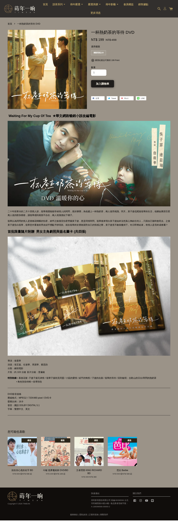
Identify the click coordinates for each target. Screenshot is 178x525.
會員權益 (128, 6)
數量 (93, 72)
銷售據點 (143, 6)
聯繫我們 (104, 519)
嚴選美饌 (94, 6)
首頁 (45, 6)
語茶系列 (59, 6)
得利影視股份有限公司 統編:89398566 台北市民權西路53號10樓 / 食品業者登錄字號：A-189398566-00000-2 (109, 508)
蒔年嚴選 (76, 6)
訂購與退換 (94, 519)
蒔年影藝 (112, 6)
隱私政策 (83, 519)
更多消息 (96, 14)
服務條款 (74, 519)
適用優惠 (95, 51)
